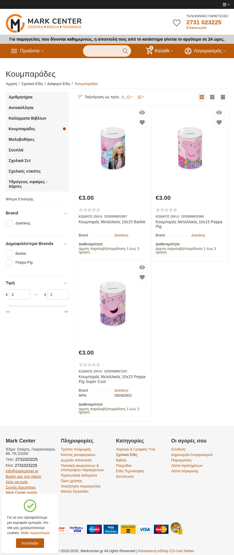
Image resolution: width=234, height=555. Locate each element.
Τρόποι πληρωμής (76, 449)
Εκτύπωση (125, 476)
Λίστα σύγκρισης (185, 471)
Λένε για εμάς (17, 482)
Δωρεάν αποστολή (76, 460)
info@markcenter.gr (22, 471)
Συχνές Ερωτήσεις (21, 487)
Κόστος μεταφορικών (78, 455)
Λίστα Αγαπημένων (187, 465)
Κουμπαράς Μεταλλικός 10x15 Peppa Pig (189, 224)
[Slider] (19, 294)
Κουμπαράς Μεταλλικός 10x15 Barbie (112, 222)
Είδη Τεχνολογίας (130, 471)
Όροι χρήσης (71, 481)
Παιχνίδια (124, 465)
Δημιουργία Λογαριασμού (192, 455)
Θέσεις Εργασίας (75, 491)
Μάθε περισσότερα (35, 533)
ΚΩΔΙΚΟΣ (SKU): (91, 216)
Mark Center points (21, 492)
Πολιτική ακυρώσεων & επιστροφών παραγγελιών (82, 467)
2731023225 (26, 459)
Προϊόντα (30, 51)
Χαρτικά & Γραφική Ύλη (135, 449)
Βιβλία (121, 460)
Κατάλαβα (30, 543)
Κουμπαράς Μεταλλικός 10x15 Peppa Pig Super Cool (112, 379)
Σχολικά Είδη (126, 455)
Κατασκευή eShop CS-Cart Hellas (166, 551)
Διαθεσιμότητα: (91, 244)
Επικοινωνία (196, 27)
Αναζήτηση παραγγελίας (81, 486)
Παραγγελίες (181, 460)
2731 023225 (203, 22)
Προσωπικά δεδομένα (79, 475)
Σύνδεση (178, 449)
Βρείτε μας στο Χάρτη (23, 476)
